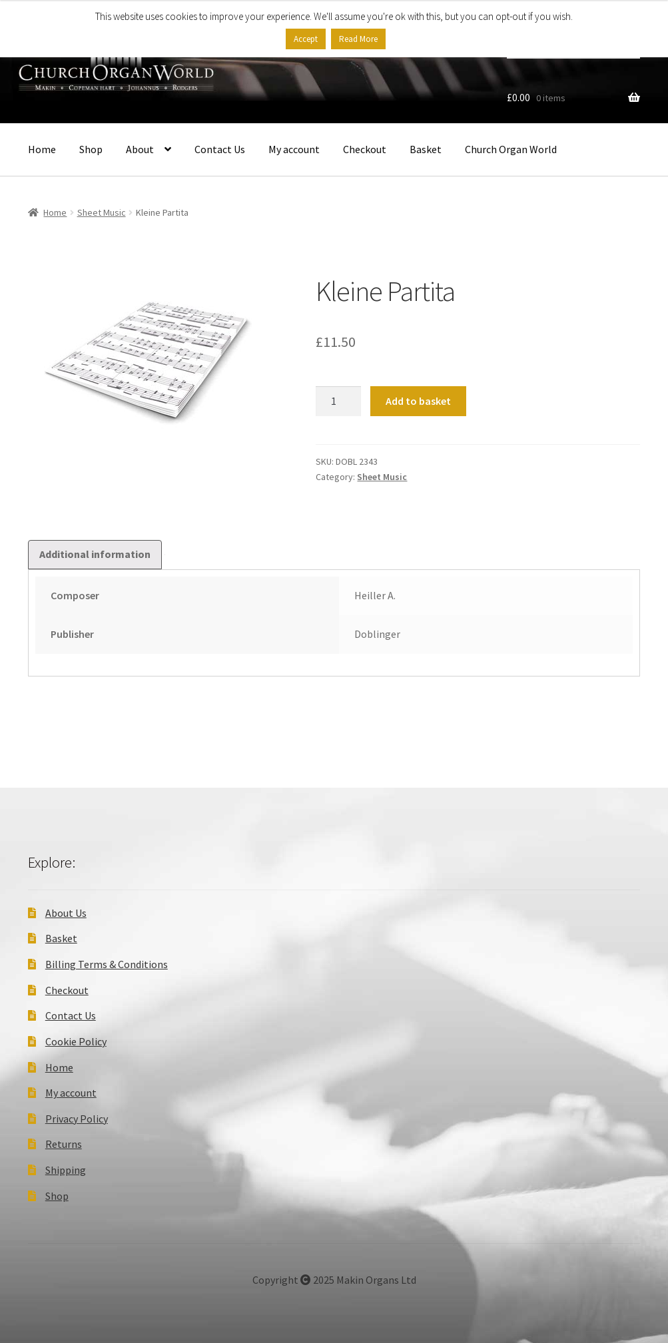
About (140, 149)
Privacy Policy (76, 1118)
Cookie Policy (76, 1041)
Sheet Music (101, 212)
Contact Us (219, 149)
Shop (91, 149)
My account (294, 149)
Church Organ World (511, 149)
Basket (426, 149)
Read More (358, 39)
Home (42, 149)
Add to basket (418, 400)
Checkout (364, 149)
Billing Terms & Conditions (106, 964)
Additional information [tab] (95, 554)
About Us (66, 913)
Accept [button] (306, 39)
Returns (63, 1144)
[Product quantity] (338, 401)
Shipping (65, 1170)
